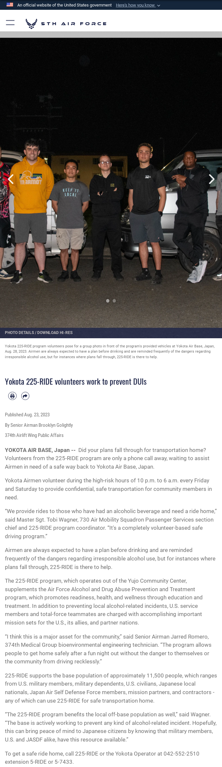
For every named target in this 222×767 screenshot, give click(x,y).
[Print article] (12, 396)
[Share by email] (25, 396)
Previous (11, 179)
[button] (139, 5)
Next (211, 179)
